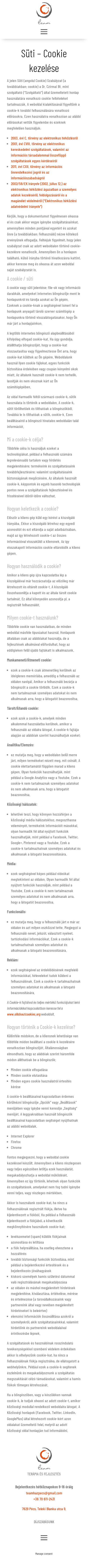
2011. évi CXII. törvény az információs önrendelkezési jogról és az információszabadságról (36, 172)
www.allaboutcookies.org (23, 1014)
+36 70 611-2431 (44, 1498)
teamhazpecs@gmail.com (44, 1492)
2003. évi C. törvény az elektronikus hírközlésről (44, 137)
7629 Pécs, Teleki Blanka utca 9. (44, 1508)
